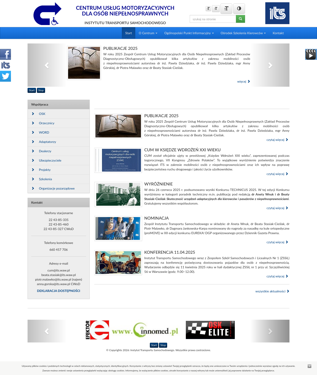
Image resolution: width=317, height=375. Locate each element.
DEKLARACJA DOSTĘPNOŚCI (58, 291)
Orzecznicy (42, 123)
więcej (243, 81)
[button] (47, 65)
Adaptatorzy (43, 142)
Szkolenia (41, 179)
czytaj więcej (277, 140)
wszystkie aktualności (272, 291)
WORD (40, 132)
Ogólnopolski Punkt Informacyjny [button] (189, 33)
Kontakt (278, 33)
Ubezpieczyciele (46, 160)
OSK (38, 114)
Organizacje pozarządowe (53, 188)
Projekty (41, 170)
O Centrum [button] (148, 33)
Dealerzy (41, 151)
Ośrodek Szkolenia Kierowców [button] (243, 33)
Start (128, 33)
